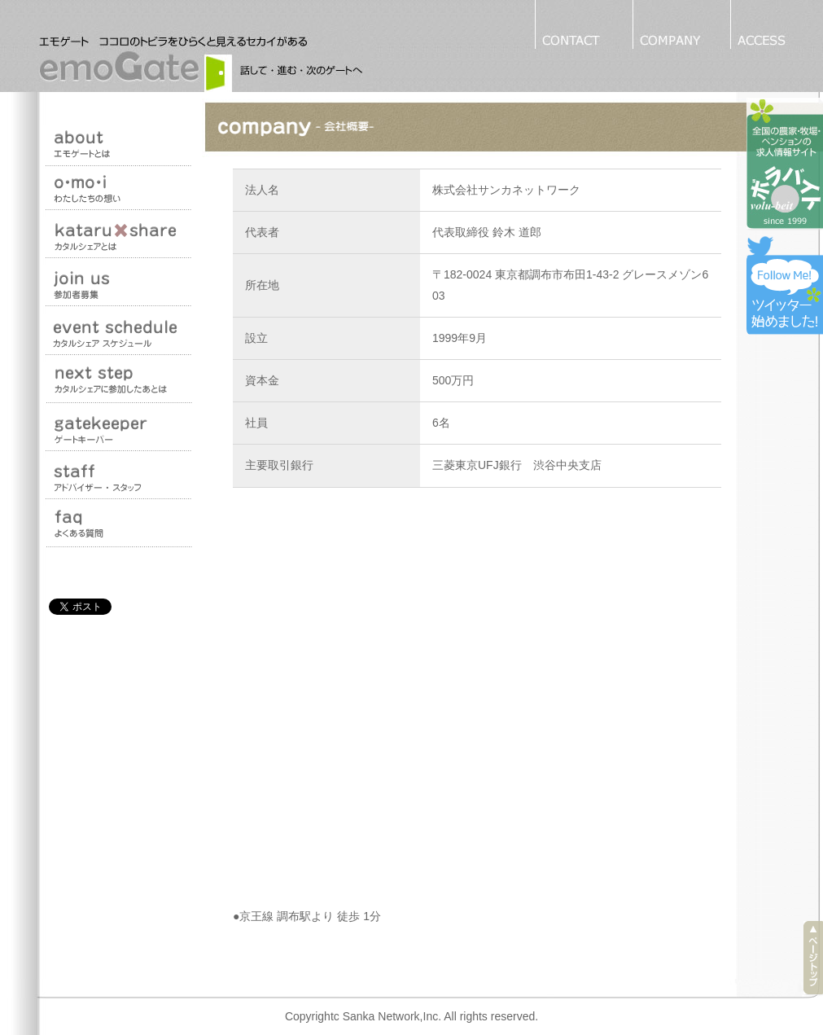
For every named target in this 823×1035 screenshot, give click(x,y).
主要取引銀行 (279, 464)
